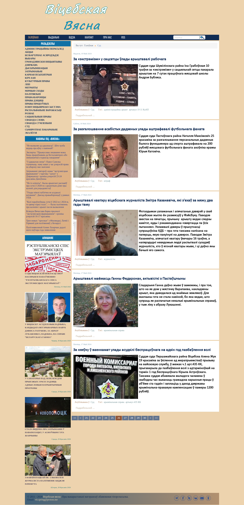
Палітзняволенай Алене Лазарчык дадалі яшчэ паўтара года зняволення (46, 228)
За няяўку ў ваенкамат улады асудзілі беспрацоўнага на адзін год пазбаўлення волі (142, 350)
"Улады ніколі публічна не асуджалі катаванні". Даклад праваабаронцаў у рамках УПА (47, 195)
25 (112, 418)
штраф (107, 181)
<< (74, 418)
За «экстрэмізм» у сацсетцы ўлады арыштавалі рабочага (119, 59)
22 (93, 418)
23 (99, 418)
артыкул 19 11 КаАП (139, 109)
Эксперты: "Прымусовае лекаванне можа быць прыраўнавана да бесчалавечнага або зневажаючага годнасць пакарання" (46, 155)
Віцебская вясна (52, 496)
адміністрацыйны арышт (116, 109)
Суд (92, 109)
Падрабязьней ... (85, 115)
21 (86, 418)
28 (131, 418)
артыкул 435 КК (133, 402)
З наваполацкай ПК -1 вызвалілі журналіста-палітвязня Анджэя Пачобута (44, 480)
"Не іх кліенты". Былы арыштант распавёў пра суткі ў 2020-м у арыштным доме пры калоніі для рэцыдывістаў (46, 186)
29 (138, 418)
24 (106, 418)
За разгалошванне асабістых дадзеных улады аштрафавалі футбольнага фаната (139, 129)
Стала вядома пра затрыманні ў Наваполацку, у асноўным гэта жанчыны (44, 432)
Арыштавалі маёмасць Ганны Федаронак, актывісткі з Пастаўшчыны (129, 279)
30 (144, 418)
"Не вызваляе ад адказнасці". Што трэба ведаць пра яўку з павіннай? (45, 146)
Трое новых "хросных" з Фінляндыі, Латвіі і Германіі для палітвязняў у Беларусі (47, 221)
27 (125, 418)
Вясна (81, 25)
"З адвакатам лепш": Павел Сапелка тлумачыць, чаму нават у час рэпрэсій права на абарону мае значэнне (47, 164)
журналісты (109, 259)
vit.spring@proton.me (46, 499)
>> (156, 418)
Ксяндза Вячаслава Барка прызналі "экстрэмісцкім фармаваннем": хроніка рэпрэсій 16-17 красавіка (45, 214)
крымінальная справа (114, 330)
